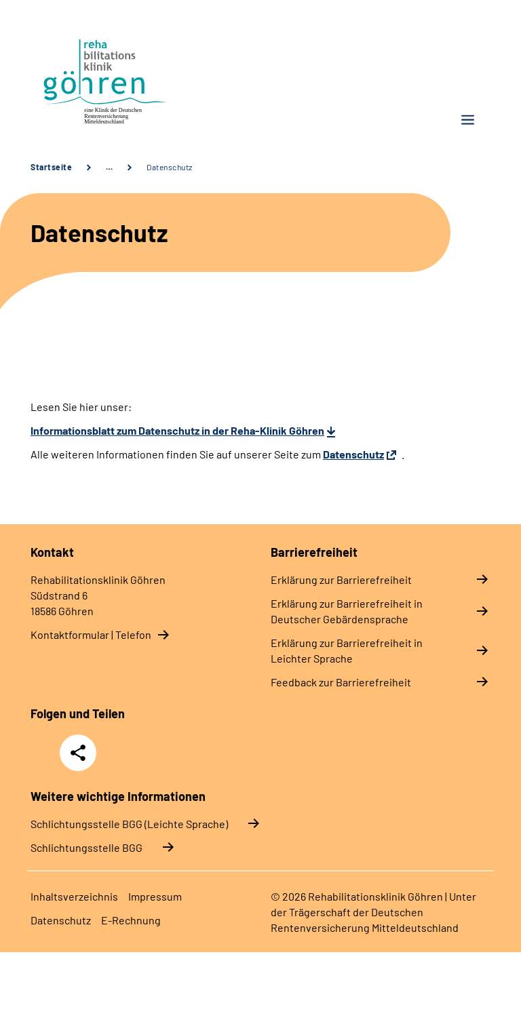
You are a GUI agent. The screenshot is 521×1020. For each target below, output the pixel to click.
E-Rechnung (131, 920)
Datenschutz (170, 167)
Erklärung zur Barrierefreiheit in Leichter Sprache (347, 650)
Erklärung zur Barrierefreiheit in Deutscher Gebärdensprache (347, 611)
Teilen (78, 753)
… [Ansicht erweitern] (109, 167)
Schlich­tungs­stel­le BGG (86, 847)
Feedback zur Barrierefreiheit (341, 681)
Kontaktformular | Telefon (91, 634)
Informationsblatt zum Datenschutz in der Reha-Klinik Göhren (177, 430)
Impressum (155, 896)
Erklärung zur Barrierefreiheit (341, 579)
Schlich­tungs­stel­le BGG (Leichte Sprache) (129, 823)
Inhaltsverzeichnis (74, 896)
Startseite (51, 167)
